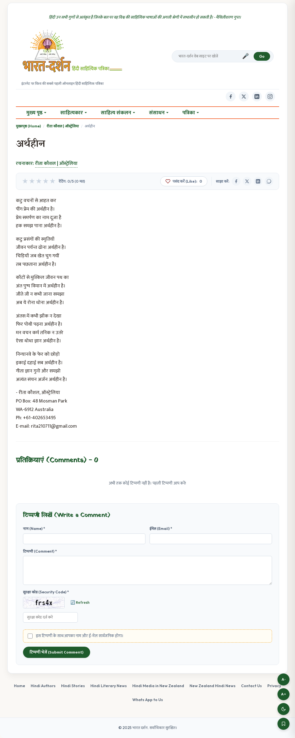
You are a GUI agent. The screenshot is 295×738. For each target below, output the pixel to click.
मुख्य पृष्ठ (36, 112)
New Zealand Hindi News (213, 685)
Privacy (274, 685)
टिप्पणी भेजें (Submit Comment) (57, 652)
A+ (283, 694)
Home (19, 685)
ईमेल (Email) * (161, 528)
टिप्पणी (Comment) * (40, 551)
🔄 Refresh (80, 602)
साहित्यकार (73, 112)
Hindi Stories (73, 685)
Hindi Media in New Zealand (158, 685)
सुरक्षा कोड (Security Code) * (46, 592)
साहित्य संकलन (118, 112)
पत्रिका (190, 112)
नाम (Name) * (34, 528)
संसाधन (158, 112)
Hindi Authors (43, 685)
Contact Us (251, 685)
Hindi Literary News (108, 685)
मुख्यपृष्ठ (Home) (28, 126)
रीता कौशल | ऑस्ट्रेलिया (63, 126)
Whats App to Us (147, 699)
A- (284, 679)
